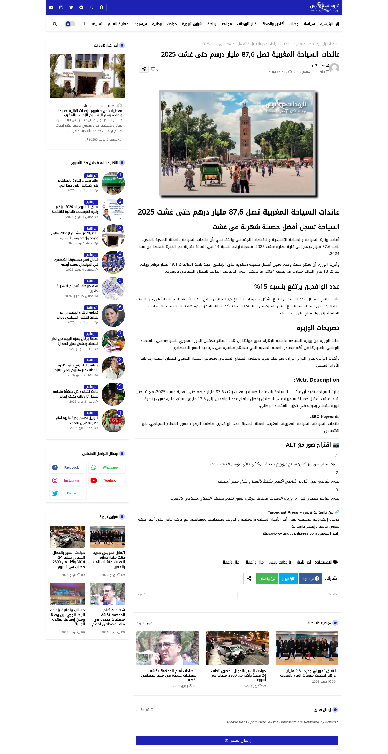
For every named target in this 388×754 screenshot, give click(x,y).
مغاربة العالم (118, 23)
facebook (71, 467)
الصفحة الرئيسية (327, 44)
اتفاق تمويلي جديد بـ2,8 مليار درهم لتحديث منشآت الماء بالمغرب (308, 673)
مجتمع (226, 23)
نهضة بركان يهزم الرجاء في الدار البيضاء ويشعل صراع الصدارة (75, 341)
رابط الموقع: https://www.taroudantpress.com (300, 533)
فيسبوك (140, 23)
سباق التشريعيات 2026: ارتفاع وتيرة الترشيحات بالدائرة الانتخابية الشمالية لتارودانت (74, 212)
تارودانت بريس (280, 562)
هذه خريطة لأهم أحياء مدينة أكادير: (77, 288)
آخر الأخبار (303, 562)
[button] (55, 24)
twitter (72, 493)
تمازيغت (96, 23)
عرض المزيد (144, 623)
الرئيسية (326, 24)
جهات (294, 23)
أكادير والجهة (273, 23)
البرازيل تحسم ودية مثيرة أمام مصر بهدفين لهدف (77, 420)
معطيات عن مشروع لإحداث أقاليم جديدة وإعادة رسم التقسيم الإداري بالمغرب (89, 113)
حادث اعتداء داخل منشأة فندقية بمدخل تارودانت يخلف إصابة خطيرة (75, 396)
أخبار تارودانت (247, 23)
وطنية (157, 23)
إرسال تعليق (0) (237, 740)
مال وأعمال (303, 44)
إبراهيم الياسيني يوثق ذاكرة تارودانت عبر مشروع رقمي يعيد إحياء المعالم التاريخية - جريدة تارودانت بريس (76, 372)
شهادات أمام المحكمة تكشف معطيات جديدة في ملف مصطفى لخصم (168, 675)
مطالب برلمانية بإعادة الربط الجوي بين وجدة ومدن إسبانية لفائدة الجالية (67, 617)
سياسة (309, 23)
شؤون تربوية (192, 23)
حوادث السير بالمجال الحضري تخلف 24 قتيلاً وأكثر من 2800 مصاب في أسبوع (238, 675)
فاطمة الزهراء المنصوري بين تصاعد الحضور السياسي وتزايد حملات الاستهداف (77, 317)
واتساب (264, 579)
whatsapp (110, 467)
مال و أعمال (254, 562)
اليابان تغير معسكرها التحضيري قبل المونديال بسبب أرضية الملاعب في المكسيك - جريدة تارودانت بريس (76, 266)
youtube (110, 480)
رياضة (211, 23)
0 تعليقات (144, 710)
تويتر (285, 579)
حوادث (172, 23)
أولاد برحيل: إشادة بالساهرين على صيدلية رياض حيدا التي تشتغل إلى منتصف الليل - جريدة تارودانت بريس (75, 187)
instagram (71, 480)
